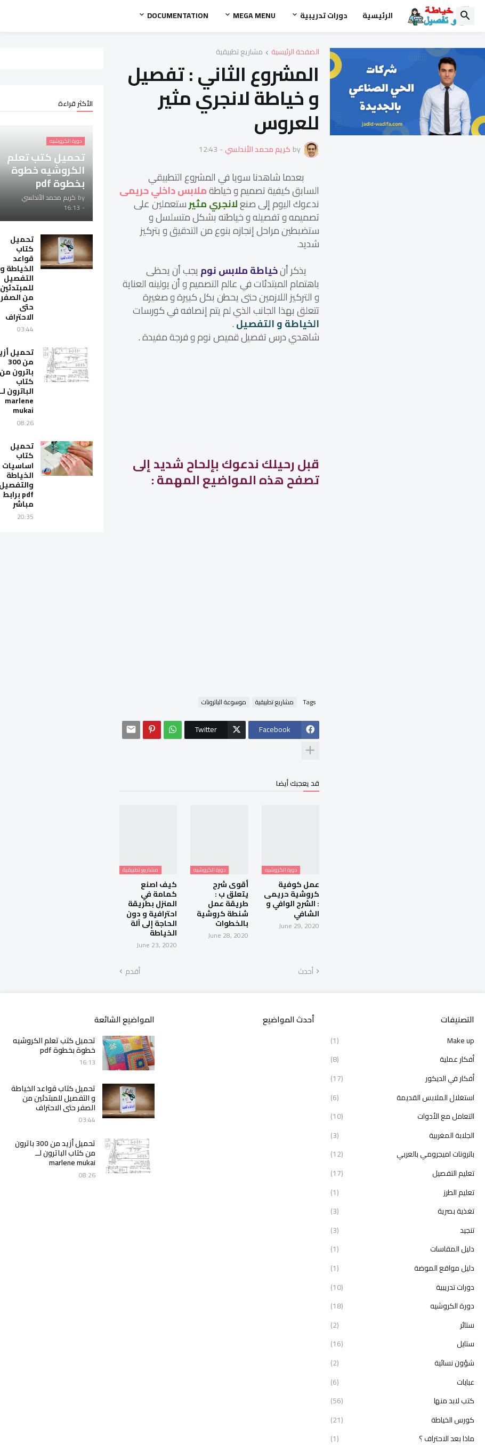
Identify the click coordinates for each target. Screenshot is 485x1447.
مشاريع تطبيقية (329, 52)
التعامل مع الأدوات (402, 1047)
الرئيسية (377, 15)
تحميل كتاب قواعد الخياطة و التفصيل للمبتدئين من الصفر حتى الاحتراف (43, 278)
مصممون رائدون (402, 1408)
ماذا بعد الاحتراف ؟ (402, 1370)
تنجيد (402, 1161)
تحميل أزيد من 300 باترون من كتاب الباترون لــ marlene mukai (40, 381)
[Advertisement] (300, 562)
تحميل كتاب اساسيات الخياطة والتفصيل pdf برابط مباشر (43, 475)
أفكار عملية (402, 990)
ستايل (402, 1275)
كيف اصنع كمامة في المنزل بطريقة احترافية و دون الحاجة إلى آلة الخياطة (187, 849)
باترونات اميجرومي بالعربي (402, 1085)
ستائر (402, 1256)
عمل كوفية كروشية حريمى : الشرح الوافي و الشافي (372, 844)
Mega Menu (254, 15)
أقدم (159, 902)
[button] (465, 16)
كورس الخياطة (402, 1350)
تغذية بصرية (402, 1142)
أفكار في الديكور (402, 1009)
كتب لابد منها (402, 1332)
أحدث (395, 902)
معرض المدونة (402, 1426)
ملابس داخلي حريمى (341, 166)
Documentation (177, 15)
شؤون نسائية (402, 1293)
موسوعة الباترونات (314, 673)
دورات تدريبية (323, 15)
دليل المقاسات (402, 1180)
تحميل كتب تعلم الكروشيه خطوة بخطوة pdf (54, 976)
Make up (402, 972)
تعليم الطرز (402, 1123)
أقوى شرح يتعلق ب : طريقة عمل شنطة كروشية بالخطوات (281, 844)
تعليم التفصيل (402, 1104)
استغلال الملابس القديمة (402, 1028)
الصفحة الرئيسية (385, 52)
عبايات (402, 1313)
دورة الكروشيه (402, 1237)
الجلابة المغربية (402, 1066)
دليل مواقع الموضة (402, 1199)
